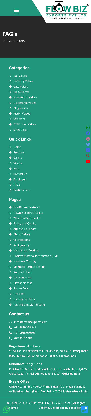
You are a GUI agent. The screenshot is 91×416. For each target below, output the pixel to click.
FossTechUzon (78, 408)
